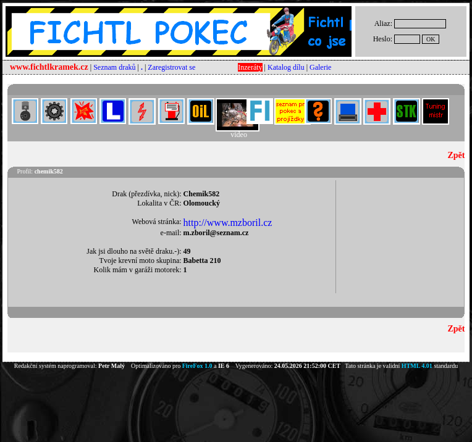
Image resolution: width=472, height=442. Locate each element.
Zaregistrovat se (171, 67)
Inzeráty (250, 67)
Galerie (320, 67)
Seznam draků (114, 67)
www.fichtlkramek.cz (49, 67)
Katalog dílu (286, 67)
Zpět (456, 155)
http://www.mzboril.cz (227, 222)
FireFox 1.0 (197, 365)
